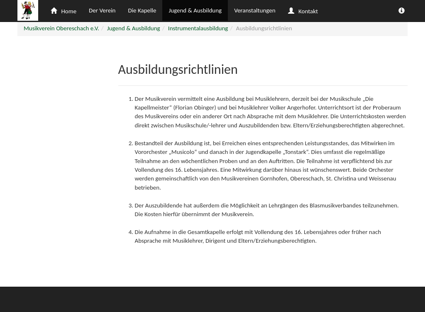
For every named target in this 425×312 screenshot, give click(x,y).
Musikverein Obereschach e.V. (61, 28)
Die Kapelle (142, 10)
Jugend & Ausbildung (195, 10)
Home (63, 11)
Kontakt (303, 11)
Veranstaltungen (254, 10)
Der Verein (102, 10)
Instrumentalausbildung (198, 28)
